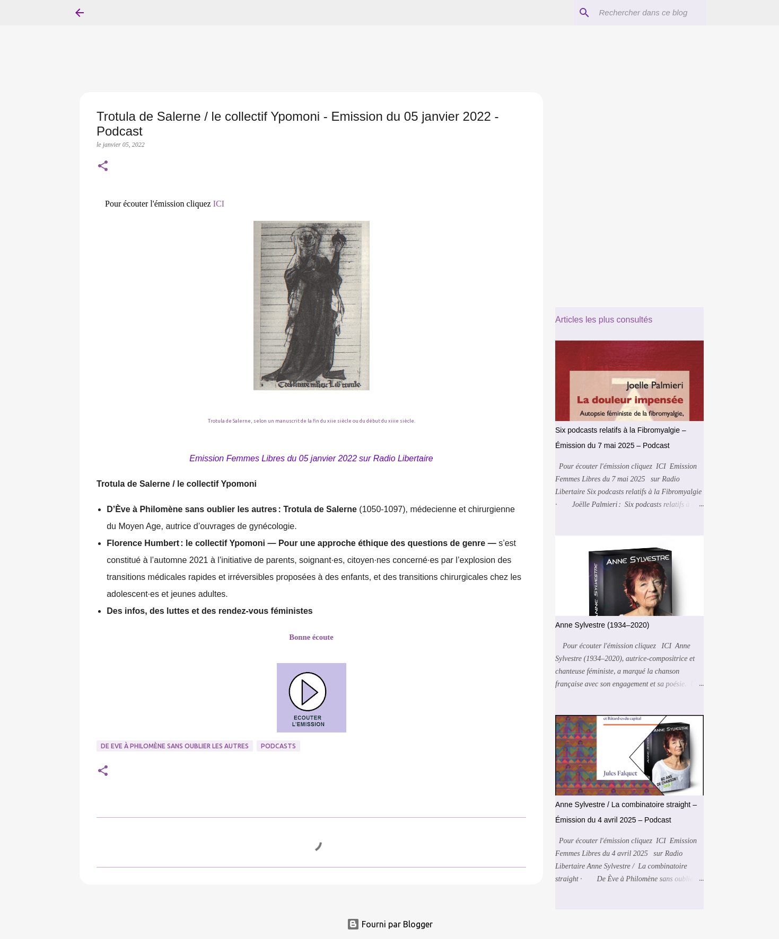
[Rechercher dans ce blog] (650, 12)
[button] (103, 166)
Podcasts (278, 746)
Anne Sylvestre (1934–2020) (602, 625)
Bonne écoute (311, 637)
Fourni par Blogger (390, 924)
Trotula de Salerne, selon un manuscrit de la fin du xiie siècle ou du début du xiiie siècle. (311, 421)
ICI (218, 203)
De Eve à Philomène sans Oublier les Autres (175, 746)
